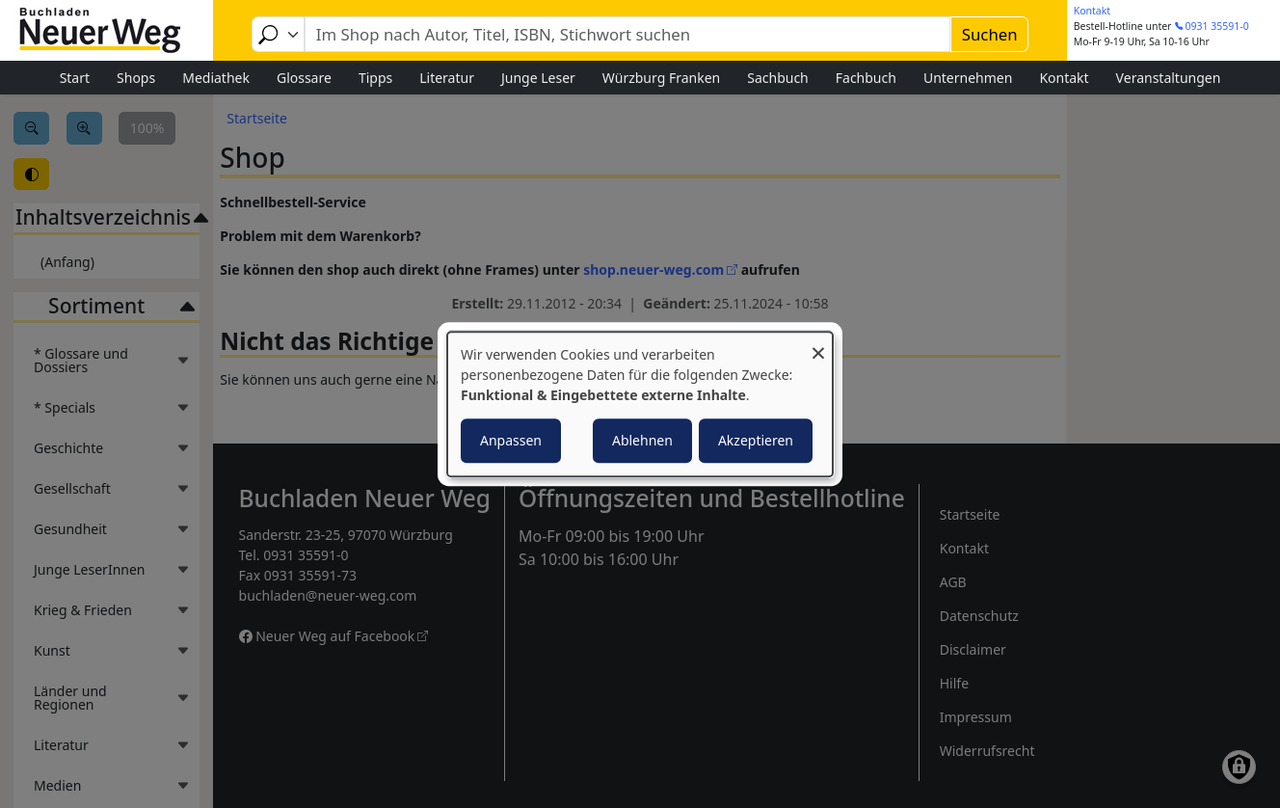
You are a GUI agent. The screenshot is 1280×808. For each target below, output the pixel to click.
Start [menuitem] (75, 77)
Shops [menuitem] (136, 77)
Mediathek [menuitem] (216, 77)
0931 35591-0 (1217, 26)
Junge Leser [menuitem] (538, 77)
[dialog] (640, 404)
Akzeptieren (755, 440)
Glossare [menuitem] (304, 77)
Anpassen (511, 440)
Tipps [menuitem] (375, 77)
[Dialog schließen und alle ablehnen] (818, 344)
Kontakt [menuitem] (1063, 77)
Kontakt (1092, 10)
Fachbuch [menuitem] (866, 77)
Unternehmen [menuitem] (967, 77)
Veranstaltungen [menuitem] (1168, 77)
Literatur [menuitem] (446, 77)
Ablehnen (642, 440)
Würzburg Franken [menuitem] (661, 77)
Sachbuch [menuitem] (778, 77)
